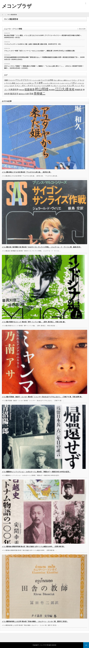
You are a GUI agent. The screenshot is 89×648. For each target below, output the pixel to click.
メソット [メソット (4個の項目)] (77, 86)
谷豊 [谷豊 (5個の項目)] (27, 94)
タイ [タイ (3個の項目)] (32, 83)
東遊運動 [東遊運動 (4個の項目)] (52, 90)
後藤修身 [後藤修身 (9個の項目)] (29, 89)
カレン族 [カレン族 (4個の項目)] (57, 80)
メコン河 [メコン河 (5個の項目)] (70, 86)
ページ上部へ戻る (86, 645)
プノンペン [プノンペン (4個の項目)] (37, 86)
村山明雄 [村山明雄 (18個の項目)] (41, 89)
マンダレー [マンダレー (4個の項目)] (54, 86)
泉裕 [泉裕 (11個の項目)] (72, 89)
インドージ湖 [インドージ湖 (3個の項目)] (36, 80)
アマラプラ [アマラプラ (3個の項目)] (11, 80)
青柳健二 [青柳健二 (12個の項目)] (39, 93)
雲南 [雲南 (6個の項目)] (31, 94)
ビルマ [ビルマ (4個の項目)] (12, 86)
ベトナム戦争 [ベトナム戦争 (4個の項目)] (45, 86)
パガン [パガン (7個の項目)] (73, 83)
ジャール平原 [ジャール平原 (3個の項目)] (27, 83)
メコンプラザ (42, 645)
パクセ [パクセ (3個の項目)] (79, 83)
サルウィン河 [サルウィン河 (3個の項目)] (19, 83)
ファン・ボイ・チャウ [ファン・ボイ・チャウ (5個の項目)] (23, 86)
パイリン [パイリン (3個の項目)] (67, 83)
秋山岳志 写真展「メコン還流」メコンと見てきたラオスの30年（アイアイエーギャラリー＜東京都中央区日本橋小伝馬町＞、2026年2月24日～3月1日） (43, 36)
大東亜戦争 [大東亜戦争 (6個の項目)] (13, 89)
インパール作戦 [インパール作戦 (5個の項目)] (46, 80)
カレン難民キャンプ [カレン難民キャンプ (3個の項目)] (66, 80)
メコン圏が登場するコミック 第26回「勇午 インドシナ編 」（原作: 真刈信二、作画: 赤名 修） (34, 322)
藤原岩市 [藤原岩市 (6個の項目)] (14, 94)
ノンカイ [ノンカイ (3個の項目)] (62, 83)
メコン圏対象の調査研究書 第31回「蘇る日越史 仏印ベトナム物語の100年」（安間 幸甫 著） (33, 546)
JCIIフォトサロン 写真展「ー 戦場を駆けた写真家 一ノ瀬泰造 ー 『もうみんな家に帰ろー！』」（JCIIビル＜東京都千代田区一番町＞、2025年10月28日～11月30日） (44, 67)
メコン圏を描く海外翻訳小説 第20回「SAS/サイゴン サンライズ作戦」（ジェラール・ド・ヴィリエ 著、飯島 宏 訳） (41, 247)
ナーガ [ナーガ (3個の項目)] (57, 83)
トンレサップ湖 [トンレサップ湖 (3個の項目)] (47, 83)
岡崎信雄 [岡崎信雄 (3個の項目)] (21, 89)
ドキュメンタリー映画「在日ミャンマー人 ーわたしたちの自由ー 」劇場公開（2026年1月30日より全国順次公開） (40, 51)
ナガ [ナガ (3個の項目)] (53, 83)
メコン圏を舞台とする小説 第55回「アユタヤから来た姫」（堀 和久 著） (26, 172)
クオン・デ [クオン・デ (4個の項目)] (75, 80)
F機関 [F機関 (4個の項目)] (6, 80)
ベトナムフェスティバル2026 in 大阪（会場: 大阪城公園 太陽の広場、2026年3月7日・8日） (33, 44)
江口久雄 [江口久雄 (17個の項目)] (62, 89)
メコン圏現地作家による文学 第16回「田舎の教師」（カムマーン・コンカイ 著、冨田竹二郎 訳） (35, 621)
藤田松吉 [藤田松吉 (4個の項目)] (22, 94)
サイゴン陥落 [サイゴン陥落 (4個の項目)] (10, 83)
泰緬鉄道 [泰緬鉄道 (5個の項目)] (78, 90)
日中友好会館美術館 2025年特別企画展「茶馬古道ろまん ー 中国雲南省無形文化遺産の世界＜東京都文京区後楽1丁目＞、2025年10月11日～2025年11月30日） (44, 58)
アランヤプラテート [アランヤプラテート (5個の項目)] (23, 80)
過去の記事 (82, 29)
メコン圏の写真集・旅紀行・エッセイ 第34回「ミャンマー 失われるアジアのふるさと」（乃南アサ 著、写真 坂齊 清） (42, 397)
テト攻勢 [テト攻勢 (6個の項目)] (38, 83)
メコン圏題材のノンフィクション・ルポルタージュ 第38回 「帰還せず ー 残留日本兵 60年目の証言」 (36, 472)
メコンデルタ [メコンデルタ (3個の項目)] (62, 85)
